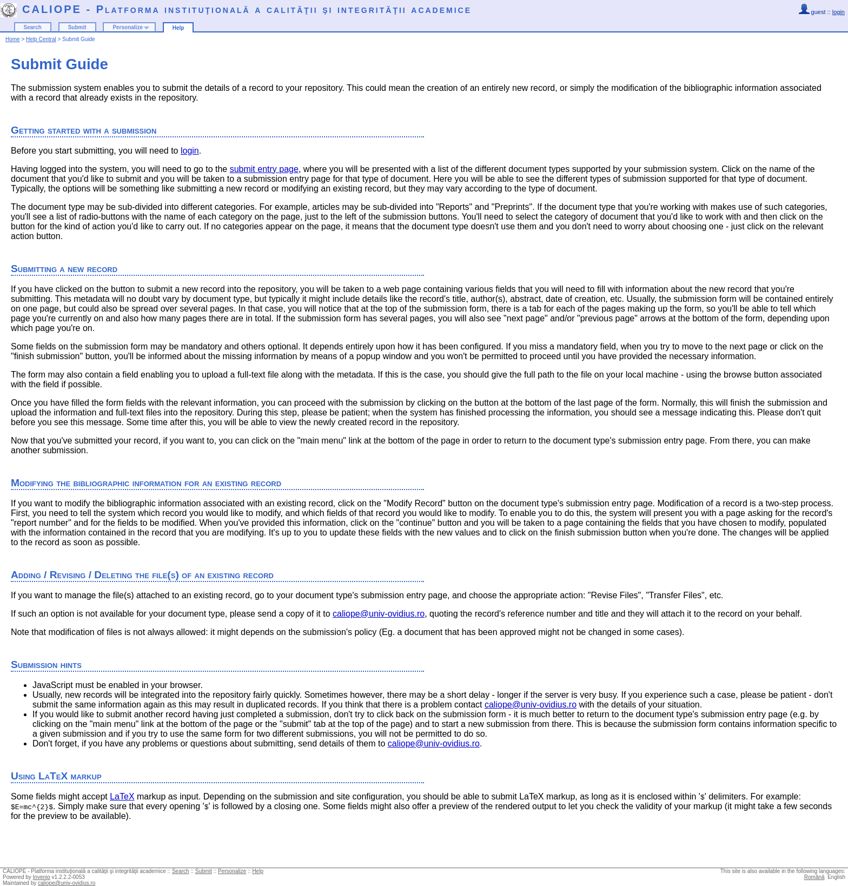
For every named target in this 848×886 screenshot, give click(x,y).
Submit (77, 27)
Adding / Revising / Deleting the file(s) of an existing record (142, 574)
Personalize (127, 27)
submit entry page (264, 169)
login (838, 12)
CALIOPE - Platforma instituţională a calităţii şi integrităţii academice (247, 9)
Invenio (41, 877)
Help (178, 28)
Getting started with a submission (83, 130)
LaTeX (122, 796)
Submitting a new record (64, 268)
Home (12, 39)
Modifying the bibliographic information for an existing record (146, 482)
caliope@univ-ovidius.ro (379, 613)
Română (814, 877)
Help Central (41, 39)
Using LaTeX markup (56, 776)
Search (33, 27)
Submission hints (46, 664)
